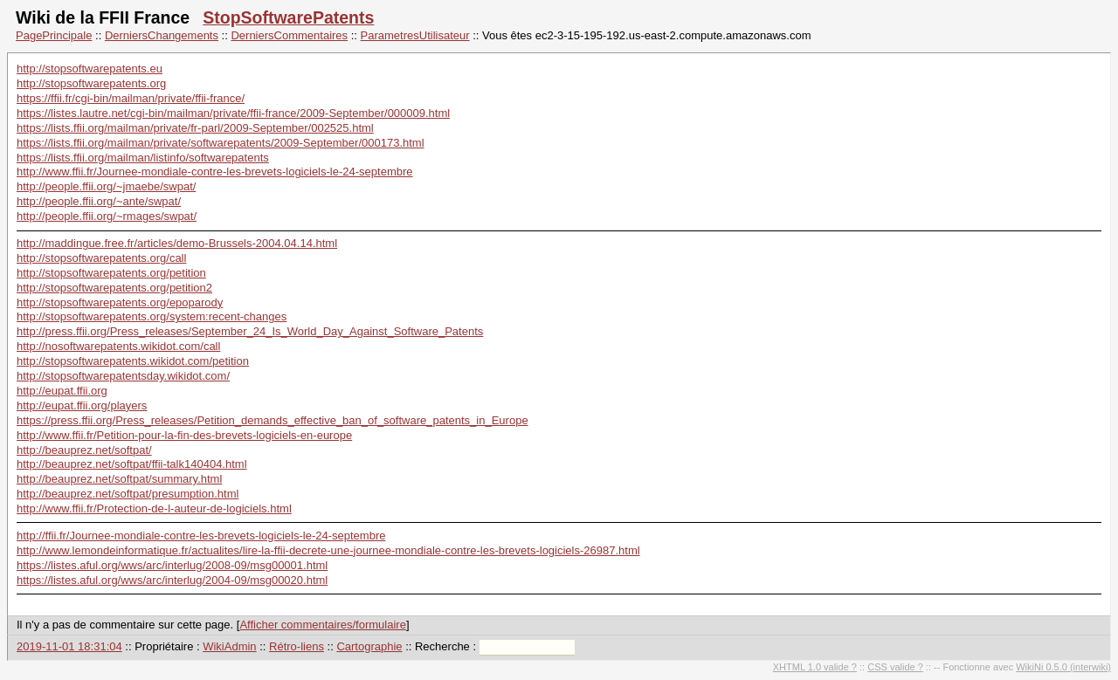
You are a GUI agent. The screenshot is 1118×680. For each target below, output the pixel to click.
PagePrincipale (54, 35)
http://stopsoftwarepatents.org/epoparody (120, 302)
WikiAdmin (229, 646)
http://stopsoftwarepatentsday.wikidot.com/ (123, 375)
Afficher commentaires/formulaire (322, 624)
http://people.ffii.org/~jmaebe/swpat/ (106, 186)
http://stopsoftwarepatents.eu (89, 68)
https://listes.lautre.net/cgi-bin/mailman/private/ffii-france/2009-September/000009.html (233, 113)
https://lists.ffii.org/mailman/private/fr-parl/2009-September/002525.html (195, 127)
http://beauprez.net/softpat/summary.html (119, 478)
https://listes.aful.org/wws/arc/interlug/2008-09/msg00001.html (172, 565)
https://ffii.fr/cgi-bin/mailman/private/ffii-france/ (131, 98)
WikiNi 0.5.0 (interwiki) (1063, 667)
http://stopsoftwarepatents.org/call (101, 257)
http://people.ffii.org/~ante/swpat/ (99, 201)
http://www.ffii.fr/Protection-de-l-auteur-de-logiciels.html (154, 508)
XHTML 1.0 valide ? (815, 667)
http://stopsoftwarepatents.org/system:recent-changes (151, 316)
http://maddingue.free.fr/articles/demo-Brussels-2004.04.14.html (177, 243)
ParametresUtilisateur (415, 35)
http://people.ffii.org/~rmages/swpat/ (107, 216)
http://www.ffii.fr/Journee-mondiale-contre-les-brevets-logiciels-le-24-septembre (215, 171)
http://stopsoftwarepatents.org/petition (111, 272)
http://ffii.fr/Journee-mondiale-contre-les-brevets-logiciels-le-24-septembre (201, 535)
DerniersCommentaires (289, 35)
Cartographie (369, 646)
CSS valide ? (895, 667)
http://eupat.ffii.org (62, 390)
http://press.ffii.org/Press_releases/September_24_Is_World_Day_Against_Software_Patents (250, 331)
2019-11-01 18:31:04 (69, 646)
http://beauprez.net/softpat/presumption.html (127, 493)
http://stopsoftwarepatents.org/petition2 (114, 287)
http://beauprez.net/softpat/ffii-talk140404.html (132, 464)
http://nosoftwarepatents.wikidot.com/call (118, 346)
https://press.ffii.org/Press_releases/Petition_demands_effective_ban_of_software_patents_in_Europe (272, 420)
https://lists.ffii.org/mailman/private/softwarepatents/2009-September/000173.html (220, 142)
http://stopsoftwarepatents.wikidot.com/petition (133, 360)
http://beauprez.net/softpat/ (84, 450)
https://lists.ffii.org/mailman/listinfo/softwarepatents (143, 157)
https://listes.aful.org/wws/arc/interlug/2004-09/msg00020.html (172, 580)
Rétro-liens (296, 646)
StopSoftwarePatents (288, 17)
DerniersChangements (161, 35)
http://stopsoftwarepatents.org (91, 83)
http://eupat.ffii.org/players (82, 405)
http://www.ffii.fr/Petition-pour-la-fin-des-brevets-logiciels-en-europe (184, 435)
